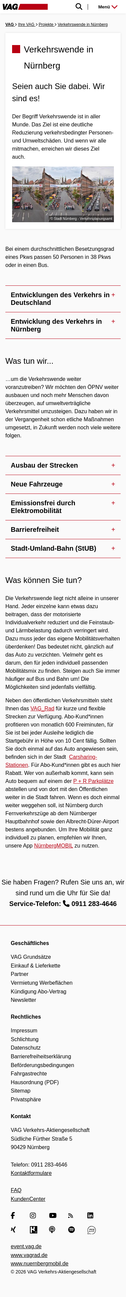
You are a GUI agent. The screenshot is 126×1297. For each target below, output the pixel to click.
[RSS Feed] (72, 1216)
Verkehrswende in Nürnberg (83, 24)
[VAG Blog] (91, 1229)
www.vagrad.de (29, 1255)
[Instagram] (34, 1216)
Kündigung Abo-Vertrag (38, 991)
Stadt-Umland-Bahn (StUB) (53, 548)
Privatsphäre (26, 1099)
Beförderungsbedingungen (42, 1065)
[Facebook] (15, 1216)
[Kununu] (34, 1229)
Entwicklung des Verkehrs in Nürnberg (56, 325)
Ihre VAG (27, 24)
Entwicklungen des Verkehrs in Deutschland (60, 298)
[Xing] (15, 1229)
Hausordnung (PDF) (35, 1082)
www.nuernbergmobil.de (40, 1263)
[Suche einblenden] (69, 7)
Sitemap (21, 1091)
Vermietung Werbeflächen (42, 983)
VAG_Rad (42, 708)
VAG (10, 24)
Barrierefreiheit (35, 529)
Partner (19, 974)
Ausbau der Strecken (44, 465)
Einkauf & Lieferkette (35, 966)
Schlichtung (25, 1039)
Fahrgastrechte (29, 1073)
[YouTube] (53, 1216)
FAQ (16, 1190)
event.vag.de (26, 1246)
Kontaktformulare (31, 1173)
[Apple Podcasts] (53, 1229)
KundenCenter (28, 1199)
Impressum (24, 1030)
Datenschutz (26, 1048)
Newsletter (23, 1000)
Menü (108, 6)
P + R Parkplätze (93, 781)
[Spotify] (72, 1229)
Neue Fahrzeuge (36, 484)
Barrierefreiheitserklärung (41, 1056)
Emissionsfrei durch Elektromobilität (43, 506)
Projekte (46, 24)
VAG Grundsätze (31, 957)
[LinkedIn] (91, 1216)
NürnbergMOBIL (53, 846)
